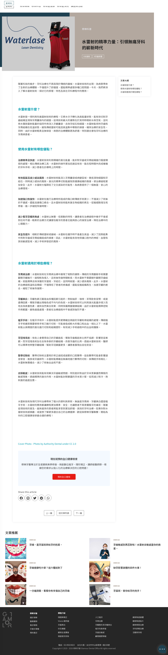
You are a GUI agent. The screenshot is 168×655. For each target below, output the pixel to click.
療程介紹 (61, 613)
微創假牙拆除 (63, 636)
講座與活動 (77, 6)
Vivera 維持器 (63, 621)
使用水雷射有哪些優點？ (131, 88)
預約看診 (33, 632)
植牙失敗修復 (100, 628)
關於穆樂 (33, 617)
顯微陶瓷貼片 (138, 621)
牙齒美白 (61, 624)
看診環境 (33, 625)
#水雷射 (86, 56)
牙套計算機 (34, 629)
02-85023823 (69, 645)
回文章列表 (64, 513)
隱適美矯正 (62, 617)
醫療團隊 (33, 621)
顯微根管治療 (138, 624)
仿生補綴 (61, 628)
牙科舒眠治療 (138, 628)
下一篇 (79, 513)
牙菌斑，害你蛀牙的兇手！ (127, 590)
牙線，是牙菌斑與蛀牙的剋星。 (45, 544)
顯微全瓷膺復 (63, 632)
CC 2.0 (72, 443)
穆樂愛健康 (49, 6)
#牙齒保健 (98, 56)
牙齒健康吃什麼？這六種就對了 (45, 567)
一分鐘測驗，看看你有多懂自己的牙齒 (49, 590)
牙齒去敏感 (99, 632)
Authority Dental (53, 443)
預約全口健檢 (64, 476)
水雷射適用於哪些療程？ (131, 92)
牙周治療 (99, 621)
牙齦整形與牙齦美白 (103, 624)
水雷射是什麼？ (127, 85)
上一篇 (49, 513)
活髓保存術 (137, 632)
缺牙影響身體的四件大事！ (127, 567)
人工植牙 (99, 617)
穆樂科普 (36, 6)
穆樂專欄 (24, 6)
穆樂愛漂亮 (63, 6)
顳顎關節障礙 (100, 636)
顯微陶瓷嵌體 (138, 617)
